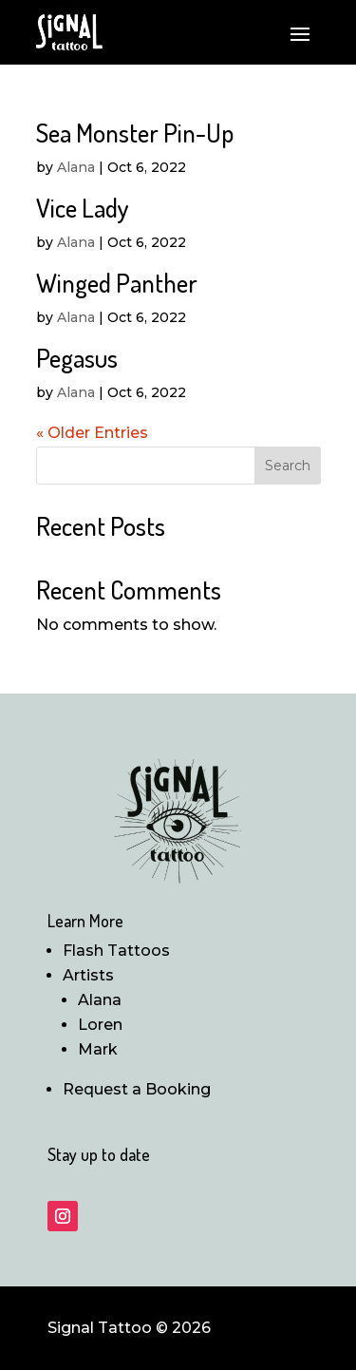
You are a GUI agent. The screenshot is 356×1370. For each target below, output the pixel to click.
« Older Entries (92, 433)
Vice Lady (82, 207)
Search (287, 465)
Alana (76, 167)
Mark (98, 1049)
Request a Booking (137, 1089)
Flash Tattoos (116, 951)
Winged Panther (116, 282)
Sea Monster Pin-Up (135, 132)
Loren (100, 1025)
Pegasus (77, 357)
